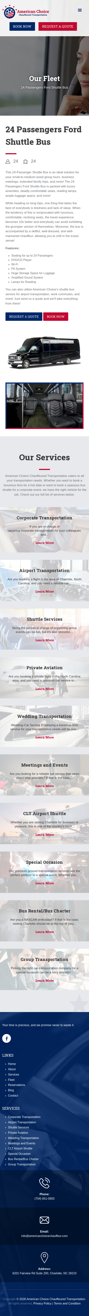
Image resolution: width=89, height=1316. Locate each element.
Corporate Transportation (44, 518)
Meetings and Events (44, 765)
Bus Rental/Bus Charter (44, 911)
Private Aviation (44, 668)
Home (12, 1063)
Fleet (11, 1079)
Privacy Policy (42, 1303)
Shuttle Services (44, 619)
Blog (11, 1090)
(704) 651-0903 (44, 1198)
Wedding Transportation (44, 716)
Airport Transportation (44, 570)
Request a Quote (57, 26)
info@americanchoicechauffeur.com (44, 1235)
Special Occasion (44, 862)
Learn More (44, 543)
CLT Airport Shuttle (44, 813)
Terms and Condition (67, 1303)
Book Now (22, 26)
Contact (13, 1095)
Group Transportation (44, 959)
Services (13, 1074)
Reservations (16, 1085)
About (12, 1069)
